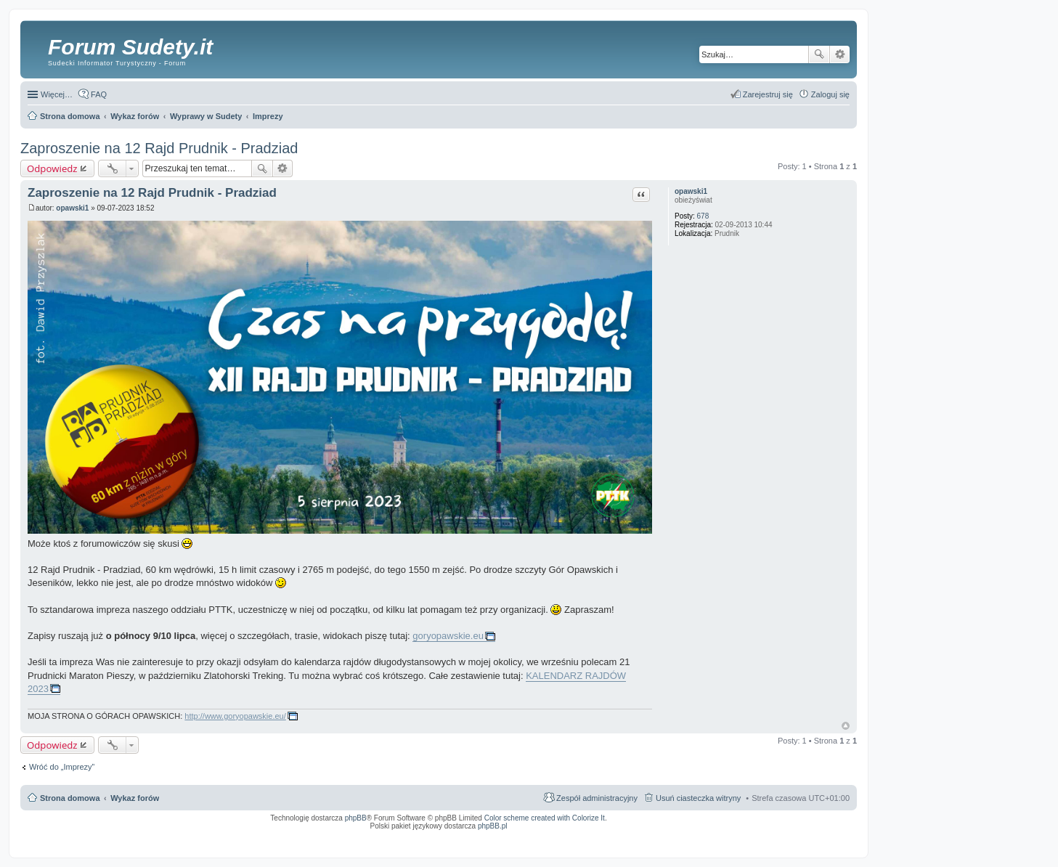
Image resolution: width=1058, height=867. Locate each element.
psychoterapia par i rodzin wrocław (823, 844)
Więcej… (57, 94)
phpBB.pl (493, 826)
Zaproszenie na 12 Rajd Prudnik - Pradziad (159, 148)
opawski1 (691, 191)
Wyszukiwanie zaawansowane (840, 54)
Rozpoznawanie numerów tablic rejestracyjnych (811, 836)
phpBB (356, 818)
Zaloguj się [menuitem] (830, 94)
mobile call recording (837, 840)
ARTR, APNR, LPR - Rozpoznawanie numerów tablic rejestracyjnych (517, 836)
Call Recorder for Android (688, 836)
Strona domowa (70, 798)
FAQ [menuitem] (99, 94)
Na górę (846, 726)
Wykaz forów (134, 798)
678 (703, 216)
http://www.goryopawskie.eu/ (234, 716)
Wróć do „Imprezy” (61, 766)
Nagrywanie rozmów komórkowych (782, 840)
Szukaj (819, 54)
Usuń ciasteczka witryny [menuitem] (698, 798)
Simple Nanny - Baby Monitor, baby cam (623, 836)
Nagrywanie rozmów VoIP (739, 836)
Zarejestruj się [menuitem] (768, 94)
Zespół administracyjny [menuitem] (597, 798)
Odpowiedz (52, 168)
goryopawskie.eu (448, 635)
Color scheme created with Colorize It (544, 818)
